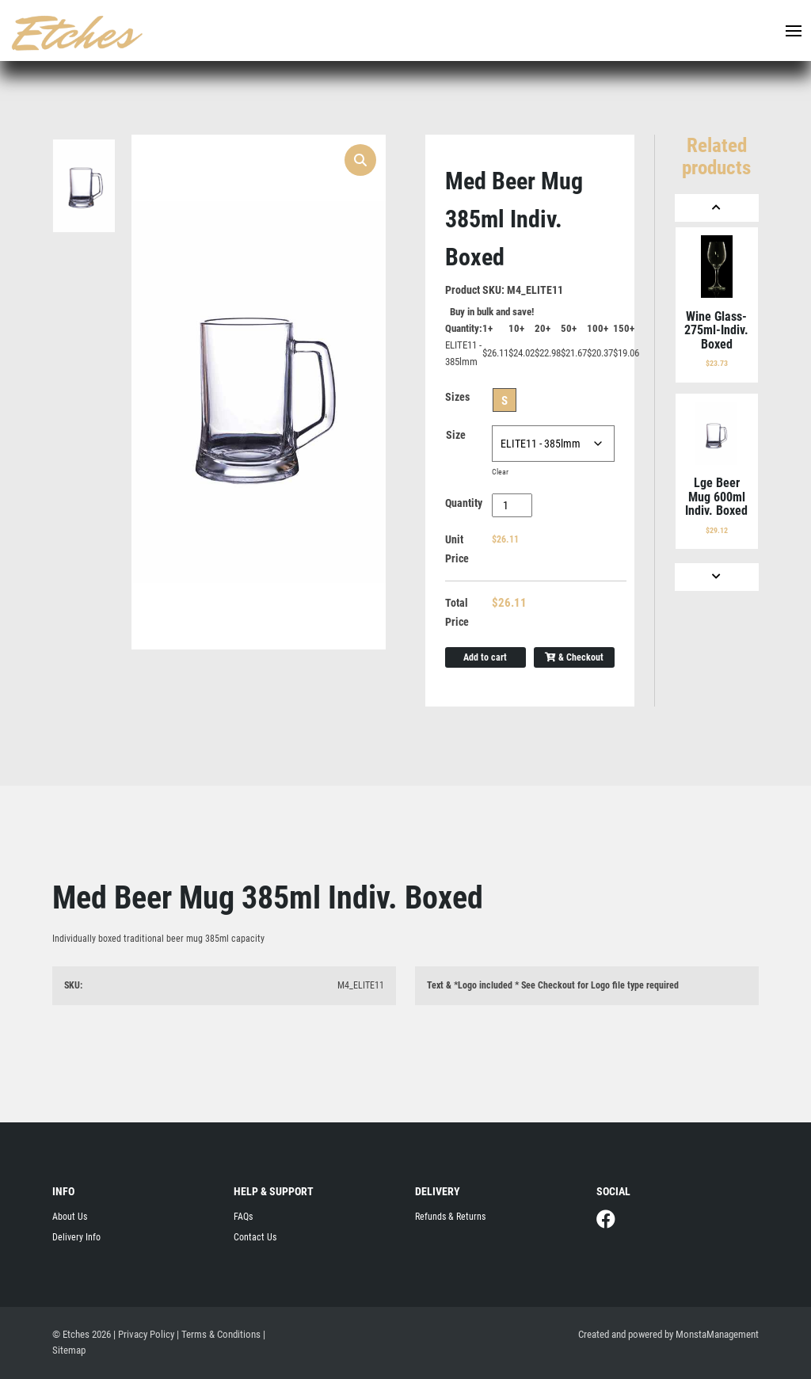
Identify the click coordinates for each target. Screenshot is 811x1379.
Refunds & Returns (450, 1216)
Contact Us (255, 1237)
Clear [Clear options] (500, 471)
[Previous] (717, 208)
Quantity (463, 503)
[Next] (717, 577)
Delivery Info (76, 1237)
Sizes (457, 396)
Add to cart (485, 657)
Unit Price (457, 549)
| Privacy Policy (143, 1334)
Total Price (457, 612)
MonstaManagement (717, 1334)
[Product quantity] (512, 505)
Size (456, 435)
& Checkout (574, 657)
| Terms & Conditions (219, 1334)
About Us (69, 1216)
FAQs (243, 1216)
